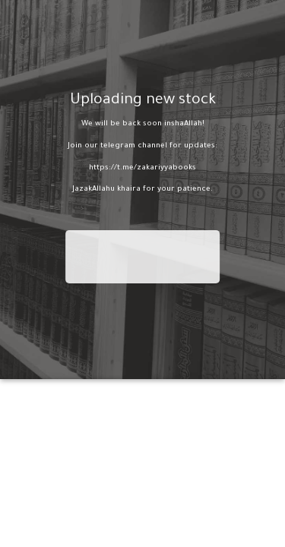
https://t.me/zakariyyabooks (142, 167)
